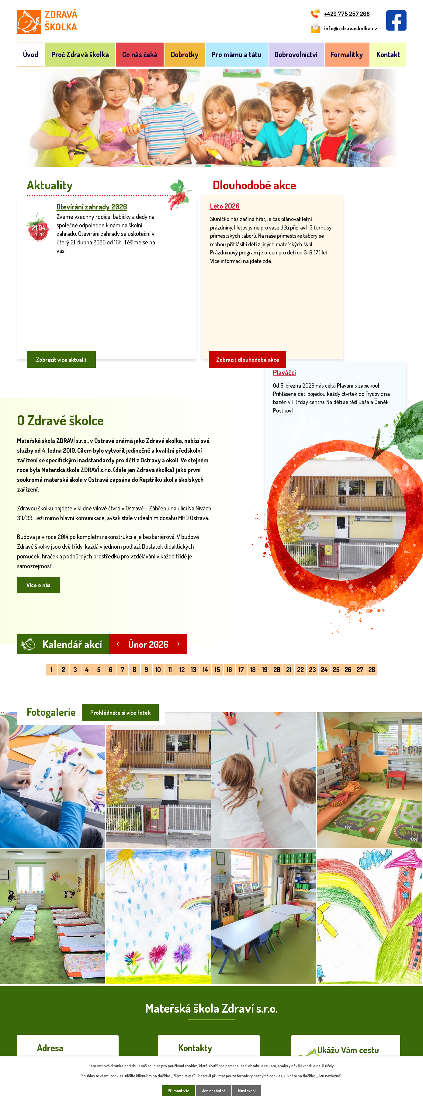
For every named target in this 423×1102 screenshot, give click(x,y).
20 (276, 637)
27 (359, 637)
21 (288, 637)
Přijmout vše (175, 1090)
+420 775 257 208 (211, 1028)
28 (371, 637)
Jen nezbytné (213, 1090)
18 (253, 637)
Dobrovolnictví (296, 54)
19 (265, 637)
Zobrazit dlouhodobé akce (248, 326)
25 (336, 637)
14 (205, 637)
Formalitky (347, 54)
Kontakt (388, 54)
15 (217, 637)
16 (229, 637)
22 (300, 637)
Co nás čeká (140, 54)
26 (348, 637)
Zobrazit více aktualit (63, 326)
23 (312, 637)
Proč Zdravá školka (80, 54)
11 (170, 637)
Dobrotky (185, 54)
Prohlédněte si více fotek (120, 679)
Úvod (30, 54)
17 (241, 637)
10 (158, 637)
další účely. (325, 1065)
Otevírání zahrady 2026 (92, 206)
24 (324, 637)
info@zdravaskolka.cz (214, 1039)
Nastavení (249, 1090)
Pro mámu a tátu (236, 54)
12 (182, 637)
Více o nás (40, 552)
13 (193, 637)
